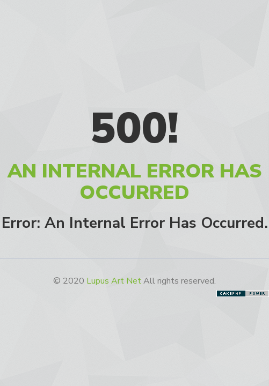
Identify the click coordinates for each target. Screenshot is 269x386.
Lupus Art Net (113, 281)
